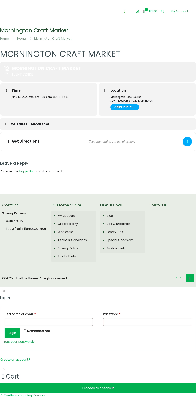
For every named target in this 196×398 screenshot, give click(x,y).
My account (66, 215)
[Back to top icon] (190, 278)
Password (112, 314)
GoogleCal (40, 124)
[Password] (147, 322)
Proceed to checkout (98, 388)
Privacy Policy (68, 248)
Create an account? (15, 359)
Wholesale (65, 232)
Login (12, 333)
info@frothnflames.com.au (24, 229)
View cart (40, 395)
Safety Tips (115, 232)
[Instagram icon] (180, 278)
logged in (26, 171)
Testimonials (116, 248)
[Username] (49, 322)
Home (4, 38)
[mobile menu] (124, 11)
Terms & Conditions (72, 240)
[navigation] (98, 381)
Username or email (20, 314)
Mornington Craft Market (53, 38)
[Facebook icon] (176, 278)
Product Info (67, 256)
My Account (179, 11)
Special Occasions (120, 240)
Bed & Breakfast (119, 224)
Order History (68, 224)
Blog (110, 215)
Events (21, 38)
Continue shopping (16, 395)
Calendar (19, 124)
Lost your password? (19, 342)
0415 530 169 (13, 221)
